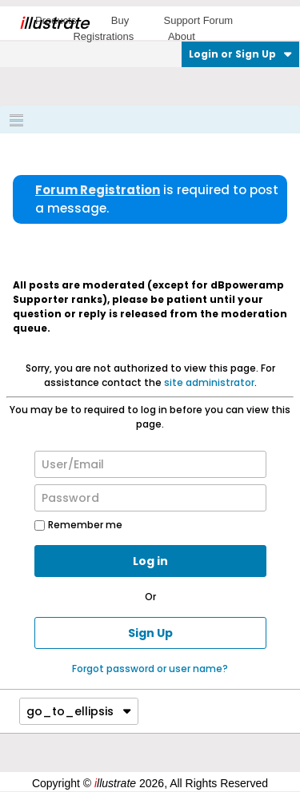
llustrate (54, 23)
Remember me (78, 524)
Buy (120, 20)
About (181, 36)
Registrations (103, 36)
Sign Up (150, 633)
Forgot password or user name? (150, 668)
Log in (150, 561)
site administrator (209, 382)
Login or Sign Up (240, 54)
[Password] (150, 497)
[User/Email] (150, 464)
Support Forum (198, 20)
